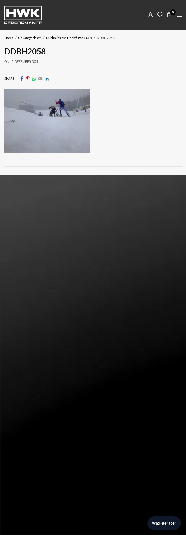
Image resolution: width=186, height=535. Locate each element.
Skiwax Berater (17, 341)
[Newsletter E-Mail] (93, 439)
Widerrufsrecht (18, 366)
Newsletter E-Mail (21, 427)
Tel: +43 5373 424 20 (22, 238)
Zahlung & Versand (21, 358)
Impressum (14, 315)
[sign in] (15, 458)
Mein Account (16, 349)
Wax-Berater (164, 523)
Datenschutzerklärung (24, 323)
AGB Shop (13, 374)
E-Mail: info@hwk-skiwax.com (31, 245)
